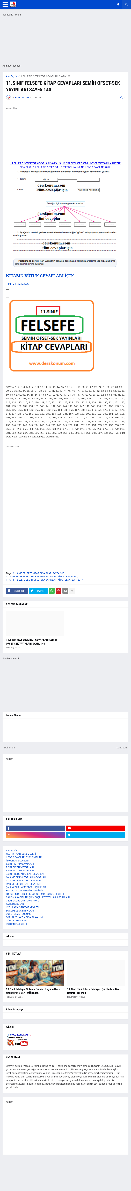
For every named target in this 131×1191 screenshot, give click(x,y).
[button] (5, 4)
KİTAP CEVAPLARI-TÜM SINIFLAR (24, 857)
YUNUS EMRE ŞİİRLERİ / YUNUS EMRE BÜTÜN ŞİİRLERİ (35, 894)
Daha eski (122, 747)
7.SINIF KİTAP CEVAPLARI (20, 867)
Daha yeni (9, 747)
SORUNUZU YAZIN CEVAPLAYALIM (24, 917)
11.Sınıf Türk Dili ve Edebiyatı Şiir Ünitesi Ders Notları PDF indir (94, 991)
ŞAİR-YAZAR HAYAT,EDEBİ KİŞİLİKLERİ (26, 887)
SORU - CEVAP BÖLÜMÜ (18, 914)
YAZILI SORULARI (15, 903)
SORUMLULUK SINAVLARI (20, 910)
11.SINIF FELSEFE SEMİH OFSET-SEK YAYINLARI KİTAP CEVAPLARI (41, 576)
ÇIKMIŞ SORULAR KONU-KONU (22, 900)
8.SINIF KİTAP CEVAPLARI (20, 870)
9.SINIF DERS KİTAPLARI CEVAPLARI (25, 874)
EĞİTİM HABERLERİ (16, 924)
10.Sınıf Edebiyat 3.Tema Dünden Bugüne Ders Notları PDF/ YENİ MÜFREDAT (33, 991)
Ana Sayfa (11, 76)
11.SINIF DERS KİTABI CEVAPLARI (24, 880)
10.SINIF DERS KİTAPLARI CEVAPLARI (26, 877)
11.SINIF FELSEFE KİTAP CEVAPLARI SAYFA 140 (44, 76)
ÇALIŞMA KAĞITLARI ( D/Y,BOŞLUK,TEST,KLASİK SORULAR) (38, 897)
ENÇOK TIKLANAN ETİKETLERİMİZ (24, 890)
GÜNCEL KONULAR (16, 920)
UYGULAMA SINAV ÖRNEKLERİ (22, 907)
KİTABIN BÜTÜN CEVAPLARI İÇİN (40, 275)
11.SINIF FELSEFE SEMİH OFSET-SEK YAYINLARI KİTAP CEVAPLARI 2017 (44, 580)
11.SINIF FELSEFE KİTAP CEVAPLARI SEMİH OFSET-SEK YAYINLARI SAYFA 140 (31, 641)
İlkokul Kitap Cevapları (17, 860)
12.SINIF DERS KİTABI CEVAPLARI (24, 884)
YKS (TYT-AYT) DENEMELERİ (21, 853)
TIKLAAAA (17, 284)
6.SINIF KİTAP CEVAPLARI (20, 863)
